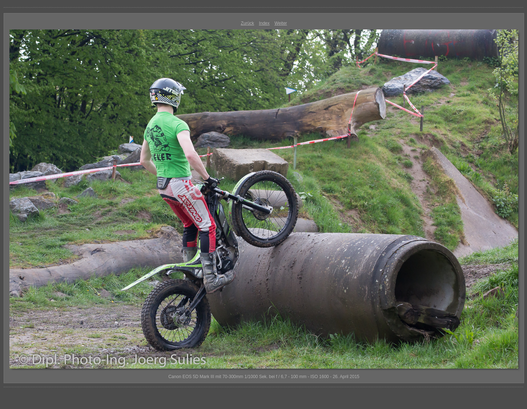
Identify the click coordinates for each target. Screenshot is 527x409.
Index (264, 23)
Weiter (280, 23)
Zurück (247, 23)
